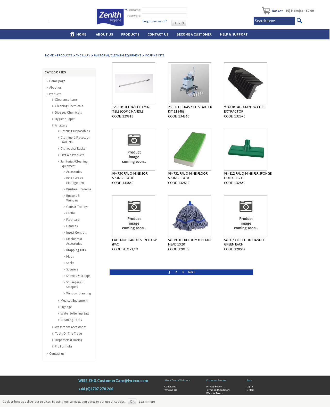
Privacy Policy (214, 386)
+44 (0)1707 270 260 (95, 389)
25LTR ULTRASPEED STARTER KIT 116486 (190, 109)
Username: (133, 10)
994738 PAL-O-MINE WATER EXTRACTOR (244, 109)
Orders (250, 389)
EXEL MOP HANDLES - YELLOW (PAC (134, 242)
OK (132, 401)
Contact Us (157, 34)
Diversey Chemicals (68, 112)
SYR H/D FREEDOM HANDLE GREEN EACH (244, 242)
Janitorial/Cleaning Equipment (117, 55)
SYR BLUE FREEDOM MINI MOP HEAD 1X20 (190, 242)
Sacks (70, 263)
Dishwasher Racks (73, 148)
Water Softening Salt (75, 313)
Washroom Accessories (70, 327)
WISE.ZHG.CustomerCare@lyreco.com (113, 380)
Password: (134, 16)
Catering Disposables (75, 131)
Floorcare (72, 220)
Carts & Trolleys (77, 207)
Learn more (147, 401)
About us (104, 34)
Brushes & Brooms (78, 189)
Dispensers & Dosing (68, 340)
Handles (72, 226)
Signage (66, 307)
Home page (57, 81)
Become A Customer (194, 34)
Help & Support (234, 34)
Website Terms (214, 393)
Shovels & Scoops (78, 276)
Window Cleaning (78, 293)
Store (249, 380)
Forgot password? (155, 21)
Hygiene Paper (65, 119)
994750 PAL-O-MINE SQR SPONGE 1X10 (130, 176)
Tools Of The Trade (68, 333)
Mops (70, 256)
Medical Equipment (74, 300)
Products (130, 34)
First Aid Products (72, 155)
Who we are (170, 389)
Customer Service (216, 380)
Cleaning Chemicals (69, 106)
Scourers (72, 269)
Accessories (74, 172)
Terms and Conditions (218, 389)
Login (250, 386)
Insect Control (76, 232)
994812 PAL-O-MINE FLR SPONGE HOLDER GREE (248, 176)
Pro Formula (63, 346)
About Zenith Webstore (177, 380)
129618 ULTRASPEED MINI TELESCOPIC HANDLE (131, 109)
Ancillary (83, 55)
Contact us (56, 353)
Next (191, 272)
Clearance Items (66, 99)
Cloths (70, 213)
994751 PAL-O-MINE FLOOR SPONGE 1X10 (188, 176)
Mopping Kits (76, 250)
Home (81, 34)
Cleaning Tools (71, 320)
